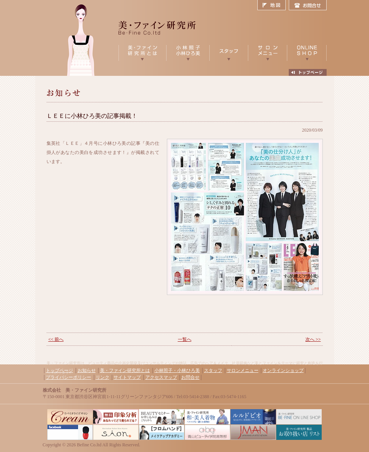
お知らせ (87, 370)
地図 (273, 5)
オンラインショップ (283, 370)
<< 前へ (56, 339)
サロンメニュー (242, 370)
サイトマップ (127, 377)
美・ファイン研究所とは (125, 370)
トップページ (59, 370)
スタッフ (213, 370)
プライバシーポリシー (68, 377)
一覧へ (185, 339)
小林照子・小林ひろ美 (177, 370)
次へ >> (313, 339)
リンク (102, 377)
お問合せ (308, 5)
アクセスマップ (161, 377)
